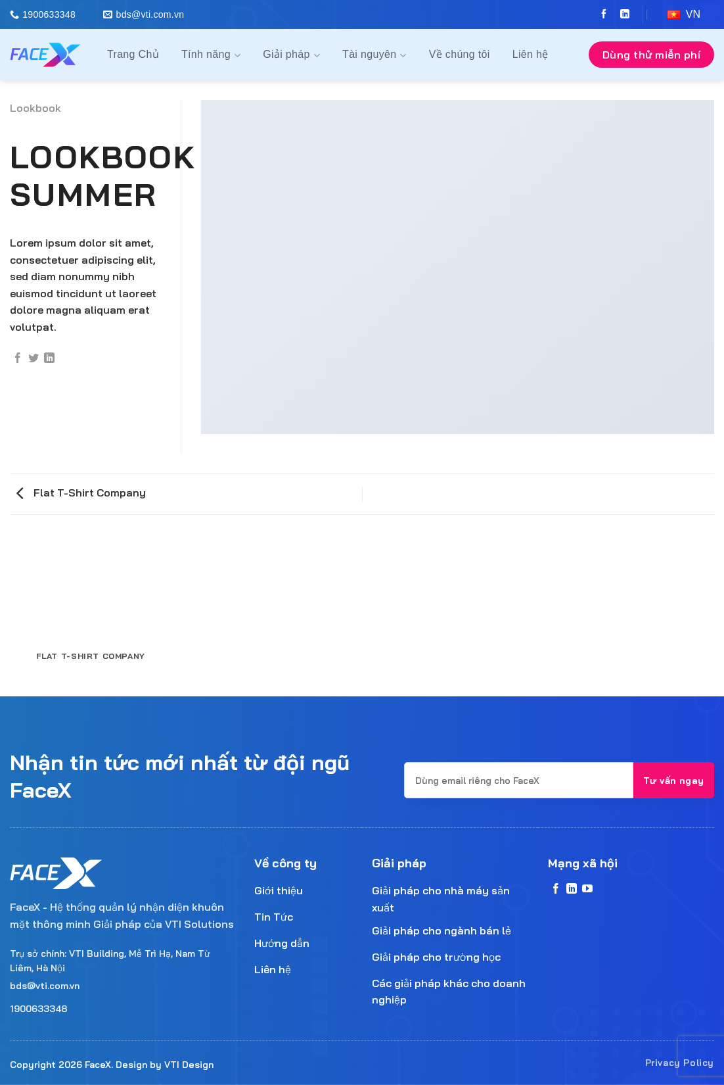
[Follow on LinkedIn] (621, 14)
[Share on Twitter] (33, 358)
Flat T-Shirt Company (81, 492)
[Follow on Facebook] (600, 14)
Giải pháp (291, 55)
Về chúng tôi (459, 54)
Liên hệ (530, 54)
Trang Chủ (133, 54)
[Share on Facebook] (17, 358)
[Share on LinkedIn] (49, 358)
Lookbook (35, 107)
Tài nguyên (374, 55)
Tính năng (210, 55)
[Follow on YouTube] (587, 889)
